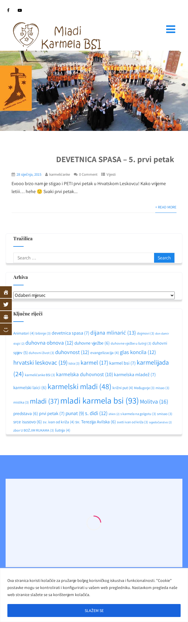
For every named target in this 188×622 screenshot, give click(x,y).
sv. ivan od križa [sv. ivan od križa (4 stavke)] (58, 421)
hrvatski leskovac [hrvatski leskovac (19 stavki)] (40, 362)
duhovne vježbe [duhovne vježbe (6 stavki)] (92, 343)
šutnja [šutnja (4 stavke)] (62, 430)
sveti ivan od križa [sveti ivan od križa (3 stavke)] (132, 422)
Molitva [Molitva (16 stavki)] (154, 401)
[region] (94, 595)
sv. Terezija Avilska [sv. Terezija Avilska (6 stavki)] (95, 421)
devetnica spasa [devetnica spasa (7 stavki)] (70, 333)
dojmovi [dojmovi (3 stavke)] (145, 333)
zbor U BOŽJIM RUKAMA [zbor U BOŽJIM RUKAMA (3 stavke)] (33, 430)
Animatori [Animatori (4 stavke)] (24, 333)
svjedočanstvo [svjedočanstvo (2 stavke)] (160, 422)
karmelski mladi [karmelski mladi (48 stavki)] (80, 386)
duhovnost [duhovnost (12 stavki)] (72, 352)
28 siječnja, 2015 (29, 174)
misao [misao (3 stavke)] (162, 388)
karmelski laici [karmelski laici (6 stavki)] (30, 387)
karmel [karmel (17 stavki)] (94, 362)
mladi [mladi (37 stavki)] (44, 401)
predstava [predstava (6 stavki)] (25, 413)
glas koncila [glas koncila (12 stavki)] (138, 352)
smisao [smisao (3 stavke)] (164, 414)
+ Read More (165, 207)
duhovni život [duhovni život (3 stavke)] (41, 353)
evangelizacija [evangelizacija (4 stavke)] (104, 352)
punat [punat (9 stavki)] (75, 413)
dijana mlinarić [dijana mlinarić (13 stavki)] (113, 332)
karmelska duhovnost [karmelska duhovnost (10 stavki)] (84, 374)
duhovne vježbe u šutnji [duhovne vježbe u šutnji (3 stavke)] (131, 343)
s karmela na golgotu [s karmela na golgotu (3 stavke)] (138, 414)
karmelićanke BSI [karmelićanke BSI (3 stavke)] (40, 375)
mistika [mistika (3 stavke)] (21, 402)
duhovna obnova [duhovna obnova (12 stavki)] (49, 342)
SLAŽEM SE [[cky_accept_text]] (94, 610)
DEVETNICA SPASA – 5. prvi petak (115, 159)
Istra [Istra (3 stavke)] (74, 363)
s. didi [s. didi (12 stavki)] (96, 413)
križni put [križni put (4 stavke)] (122, 387)
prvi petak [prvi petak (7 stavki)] (52, 413)
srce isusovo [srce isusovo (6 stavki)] (27, 421)
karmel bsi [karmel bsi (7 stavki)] (122, 363)
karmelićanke (59, 174)
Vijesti (111, 174)
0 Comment (88, 174)
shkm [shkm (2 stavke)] (114, 414)
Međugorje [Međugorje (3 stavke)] (144, 388)
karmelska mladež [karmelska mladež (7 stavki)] (135, 374)
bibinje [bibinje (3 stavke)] (43, 333)
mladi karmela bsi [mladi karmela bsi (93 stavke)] (99, 400)
